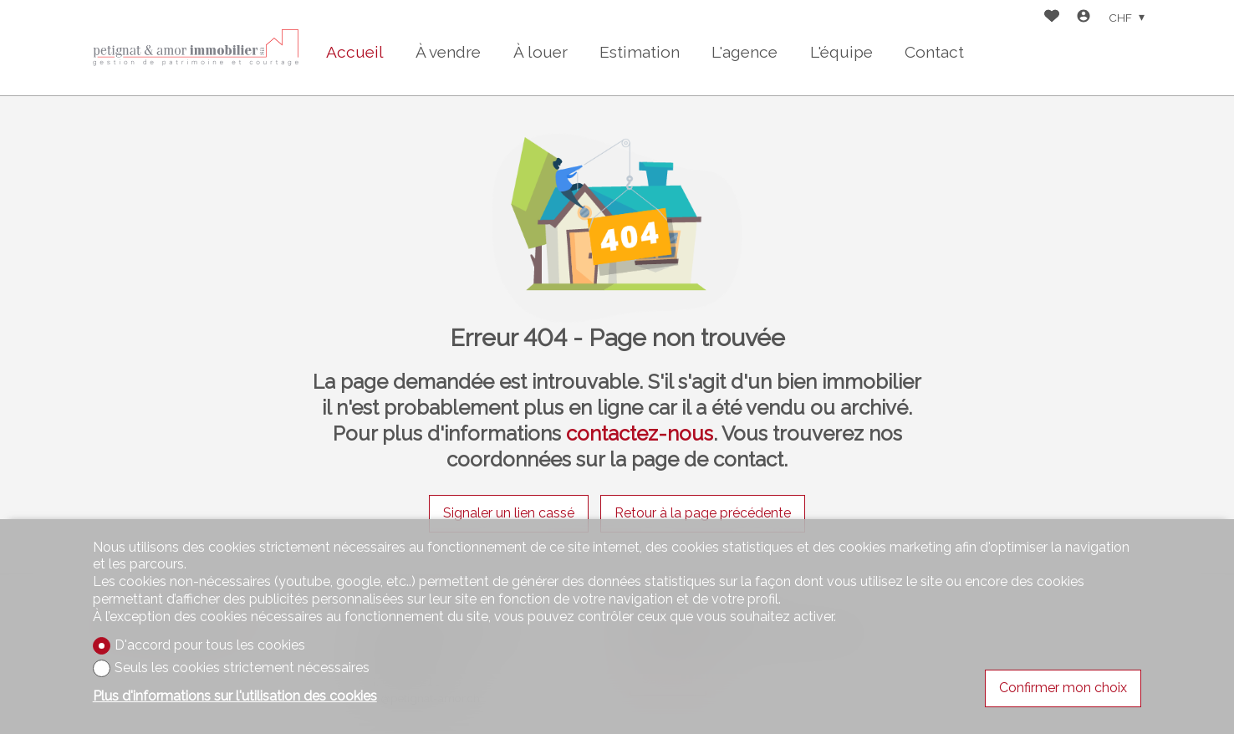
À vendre (448, 52)
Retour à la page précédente (702, 513)
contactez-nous (639, 433)
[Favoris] (1051, 18)
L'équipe (841, 52)
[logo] (197, 47)
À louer (540, 52)
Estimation (639, 52)
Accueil (355, 52)
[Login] (1083, 18)
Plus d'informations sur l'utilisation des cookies (235, 696)
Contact (934, 52)
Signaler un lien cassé (508, 513)
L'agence (744, 52)
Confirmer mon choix (1063, 688)
